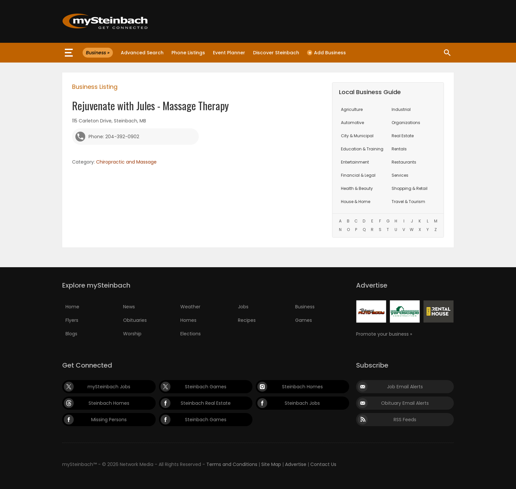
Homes (188, 320)
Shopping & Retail (409, 188)
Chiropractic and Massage (126, 162)
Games (303, 320)
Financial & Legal (358, 175)
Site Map (271, 464)
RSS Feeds (405, 419)
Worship (132, 333)
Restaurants (404, 162)
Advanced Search (142, 52)
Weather (190, 306)
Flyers (71, 320)
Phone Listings (188, 52)
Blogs (71, 333)
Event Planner (229, 52)
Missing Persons (109, 419)
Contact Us (323, 464)
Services (400, 175)
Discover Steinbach (276, 52)
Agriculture (352, 109)
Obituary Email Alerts (405, 403)
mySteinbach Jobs (109, 386)
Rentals (399, 149)
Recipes (247, 320)
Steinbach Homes (302, 386)
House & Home (355, 201)
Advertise (295, 464)
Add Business (326, 52)
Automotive (352, 122)
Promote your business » (384, 334)
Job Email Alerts (405, 386)
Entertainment (355, 162)
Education (362, 149)
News (129, 306)
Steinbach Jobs (302, 403)
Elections (190, 333)
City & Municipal (357, 136)
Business (305, 306)
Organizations (406, 122)
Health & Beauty (357, 188)
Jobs (243, 306)
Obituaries (135, 320)
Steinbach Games (205, 386)
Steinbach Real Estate (206, 403)
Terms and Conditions (231, 464)
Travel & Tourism (408, 201)
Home (72, 306)
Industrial (401, 109)
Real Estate (403, 136)
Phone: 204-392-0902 (114, 136)
